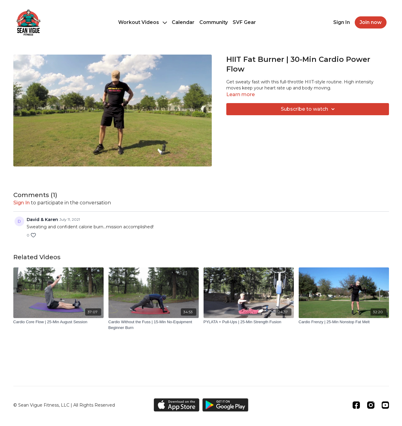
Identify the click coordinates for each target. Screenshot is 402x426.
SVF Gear (244, 22)
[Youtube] (385, 405)
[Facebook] (356, 405)
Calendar (183, 22)
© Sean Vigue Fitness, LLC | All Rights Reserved (64, 405)
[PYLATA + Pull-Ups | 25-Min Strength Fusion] (249, 322)
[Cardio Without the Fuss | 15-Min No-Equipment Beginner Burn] (153, 325)
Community (213, 22)
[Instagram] (370, 405)
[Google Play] (225, 405)
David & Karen (42, 219)
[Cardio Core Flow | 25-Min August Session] (58, 322)
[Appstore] (176, 405)
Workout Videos (142, 22)
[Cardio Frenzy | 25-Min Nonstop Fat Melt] (344, 322)
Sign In (341, 22)
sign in (21, 203)
